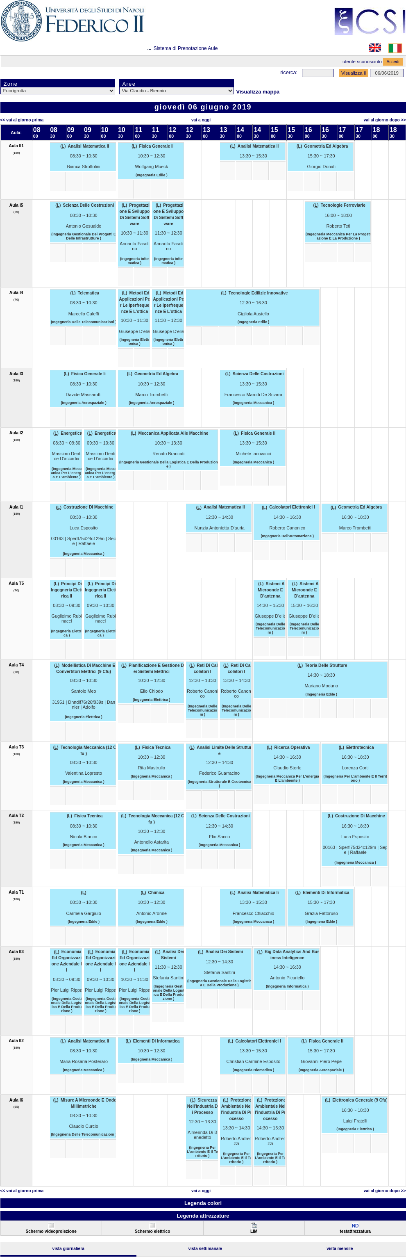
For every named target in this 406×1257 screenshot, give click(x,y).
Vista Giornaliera (68, 1248)
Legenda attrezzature (203, 1216)
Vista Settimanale (205, 1248)
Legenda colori (203, 1203)
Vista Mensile (340, 1248)
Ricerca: (288, 72)
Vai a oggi (201, 120)
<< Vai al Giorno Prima (22, 120)
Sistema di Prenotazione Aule (186, 48)
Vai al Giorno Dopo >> (385, 120)
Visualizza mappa (258, 92)
